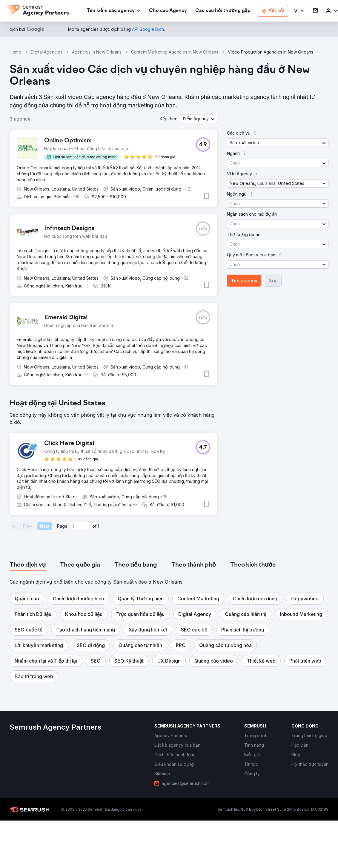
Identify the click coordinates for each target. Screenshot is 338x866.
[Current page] (80, 526)
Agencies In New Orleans (97, 51)
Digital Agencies (46, 51)
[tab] (28, 565)
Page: (62, 526)
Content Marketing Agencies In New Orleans (174, 51)
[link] (168, 11)
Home (15, 51)
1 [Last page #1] (98, 526)
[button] (299, 11)
